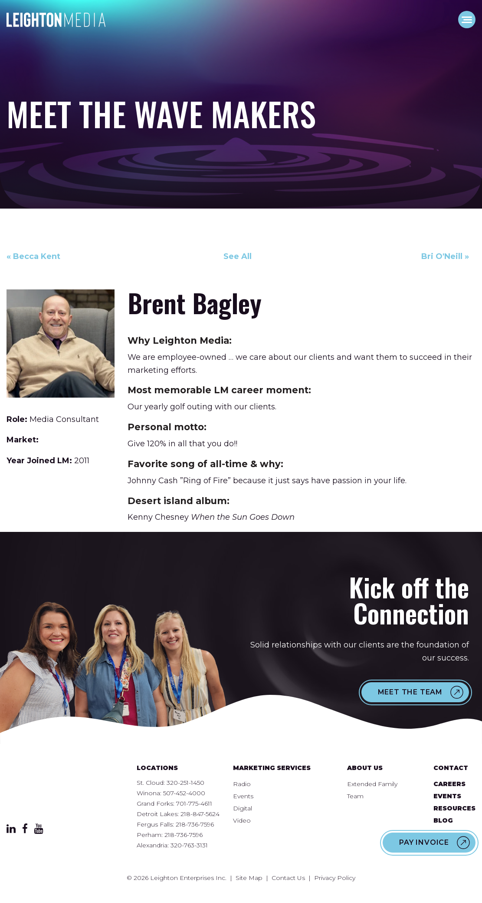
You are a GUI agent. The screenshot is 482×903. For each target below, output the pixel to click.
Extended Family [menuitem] (372, 784)
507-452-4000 (184, 793)
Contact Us (288, 878)
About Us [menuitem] (365, 768)
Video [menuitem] (242, 820)
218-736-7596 (195, 824)
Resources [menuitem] (454, 808)
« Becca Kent (33, 256)
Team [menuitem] (355, 796)
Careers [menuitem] (449, 784)
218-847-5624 (200, 814)
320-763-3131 (189, 845)
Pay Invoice (424, 842)
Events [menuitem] (243, 796)
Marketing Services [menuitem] (272, 768)
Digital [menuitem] (242, 808)
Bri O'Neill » (445, 256)
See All (237, 256)
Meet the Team (410, 692)
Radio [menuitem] (242, 784)
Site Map (249, 878)
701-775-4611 (194, 803)
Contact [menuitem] (450, 768)
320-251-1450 (185, 783)
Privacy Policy (334, 878)
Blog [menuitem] (443, 820)
